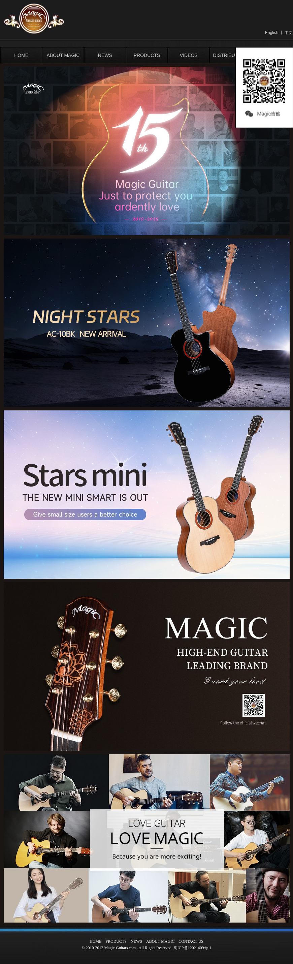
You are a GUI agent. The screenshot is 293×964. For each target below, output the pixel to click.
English (271, 32)
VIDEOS (189, 55)
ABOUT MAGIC (63, 55)
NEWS (105, 55)
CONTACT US (190, 941)
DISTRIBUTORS (230, 55)
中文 (289, 32)
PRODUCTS (147, 55)
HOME (21, 55)
